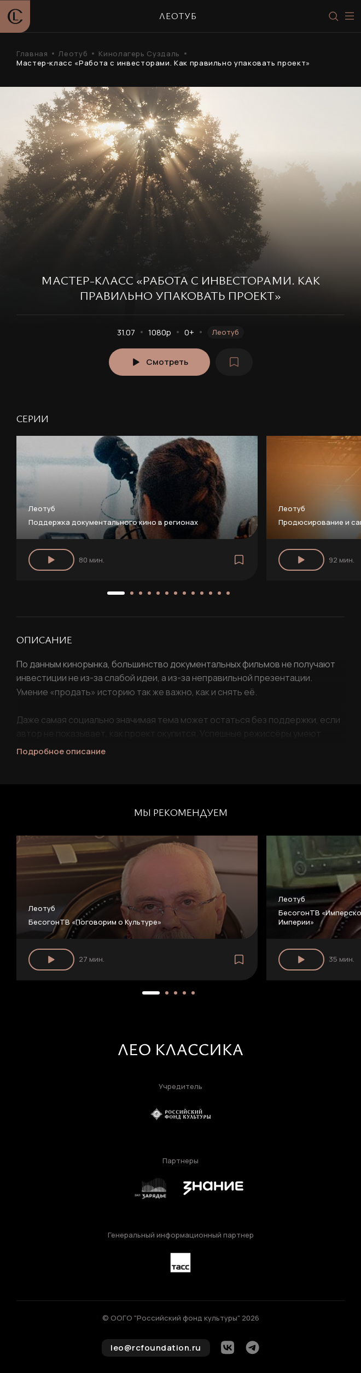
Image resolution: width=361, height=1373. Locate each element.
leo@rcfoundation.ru (155, 1347)
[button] (116, 593)
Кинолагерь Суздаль (139, 53)
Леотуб (73, 53)
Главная (32, 53)
